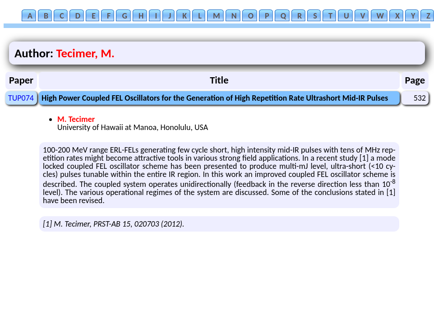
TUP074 (21, 98)
